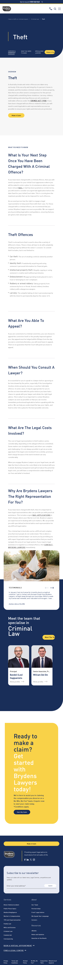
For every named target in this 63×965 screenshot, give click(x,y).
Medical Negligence (10, 912)
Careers (34, 920)
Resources (36, 925)
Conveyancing (8, 939)
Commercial (8, 935)
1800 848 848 (34, 2)
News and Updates (38, 934)
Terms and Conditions (14, 962)
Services (7, 899)
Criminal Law (35, 19)
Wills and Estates (10, 927)
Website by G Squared (53, 962)
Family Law (7, 924)
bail (21, 188)
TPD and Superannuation (12, 920)
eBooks (34, 931)
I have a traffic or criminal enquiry (18, 19)
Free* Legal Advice (38, 912)
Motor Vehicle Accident (11, 905)
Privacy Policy (6, 962)
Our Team (35, 905)
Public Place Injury (10, 908)
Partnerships (36, 908)
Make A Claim (50, 52)
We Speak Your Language (40, 916)
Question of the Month (39, 938)
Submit (50, 885)
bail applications (41, 515)
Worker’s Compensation (12, 916)
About (34, 899)
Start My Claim (22, 812)
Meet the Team (50, 637)
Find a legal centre (15, 950)
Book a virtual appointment (19, 945)
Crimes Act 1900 (39, 100)
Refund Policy (25, 962)
